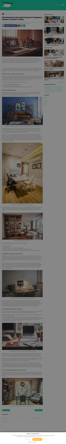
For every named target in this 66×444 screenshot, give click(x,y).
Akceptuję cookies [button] (37, 439)
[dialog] (33, 222)
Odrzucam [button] (27, 439)
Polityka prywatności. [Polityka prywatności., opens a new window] (45, 436)
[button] (33, 442)
